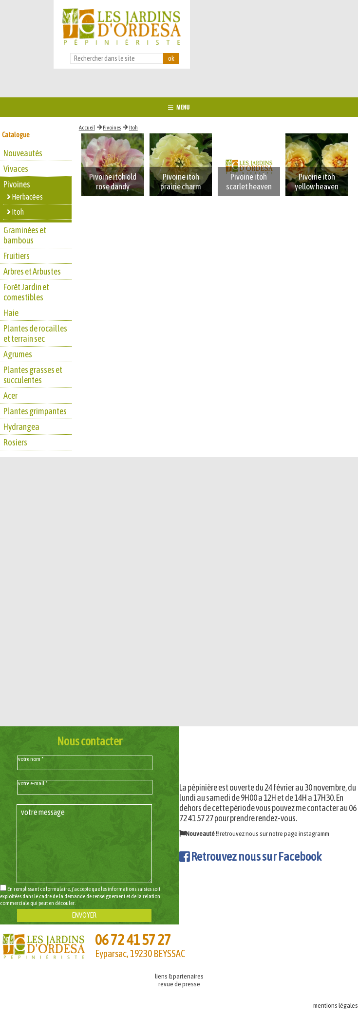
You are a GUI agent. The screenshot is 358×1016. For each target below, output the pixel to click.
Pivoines (112, 127)
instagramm (314, 833)
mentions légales (335, 1005)
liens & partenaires (179, 976)
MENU (178, 107)
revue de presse (179, 984)
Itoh (133, 127)
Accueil (87, 127)
